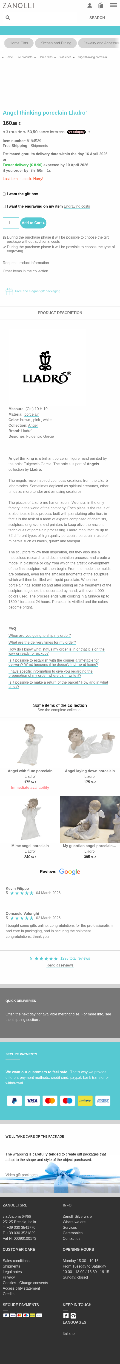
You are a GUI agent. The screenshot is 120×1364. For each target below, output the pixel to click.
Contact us (71, 1238)
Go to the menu (113, 5)
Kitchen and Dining (55, 43)
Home (9, 57)
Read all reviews (59, 965)
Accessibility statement (21, 1288)
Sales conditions (16, 1261)
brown (25, 420)
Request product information (26, 263)
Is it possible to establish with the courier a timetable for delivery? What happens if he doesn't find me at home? (54, 662)
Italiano (69, 1334)
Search (97, 18)
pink (36, 420)
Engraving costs (77, 206)
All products (25, 57)
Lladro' (26, 431)
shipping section (25, 1020)
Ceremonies (73, 1233)
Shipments (39, 146)
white (47, 420)
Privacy (9, 1277)
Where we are (74, 1222)
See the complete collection (60, 710)
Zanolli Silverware (77, 1216)
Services (70, 1227)
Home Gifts (19, 43)
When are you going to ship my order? (40, 635)
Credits (8, 1294)
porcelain (31, 414)
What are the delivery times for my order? (42, 642)
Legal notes (12, 1272)
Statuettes (65, 57)
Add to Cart (32, 223)
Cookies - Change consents (25, 1283)
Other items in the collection (25, 271)
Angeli (33, 425)
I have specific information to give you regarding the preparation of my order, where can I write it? (51, 673)
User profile (89, 5)
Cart (100, 5)
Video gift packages (21, 1175)
